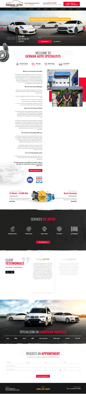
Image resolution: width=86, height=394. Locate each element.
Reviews (71, 9)
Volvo (24, 338)
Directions (78, 9)
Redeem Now (45, 41)
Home (6, 9)
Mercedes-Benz (43, 338)
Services (31, 9)
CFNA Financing (22, 9)
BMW (15, 338)
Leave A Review (9, 267)
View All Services (43, 242)
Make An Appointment (35, 170)
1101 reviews (32, 4)
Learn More (12, 201)
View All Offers (56, 41)
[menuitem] (6, 9)
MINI (32, 338)
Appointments (54, 9)
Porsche (68, 338)
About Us (13, 9)
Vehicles (38, 9)
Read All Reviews (18, 267)
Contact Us (63, 9)
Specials (45, 9)
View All (77, 338)
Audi (7, 338)
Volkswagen (56, 338)
